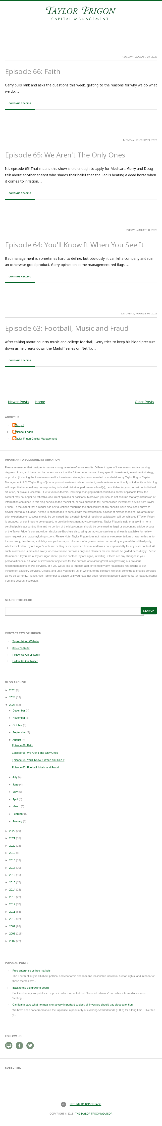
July (14, 777)
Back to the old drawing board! (31, 987)
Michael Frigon (24, 431)
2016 (12, 874)
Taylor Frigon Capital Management (36, 438)
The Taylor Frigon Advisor (93, 1113)
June (15, 784)
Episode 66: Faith (32, 71)
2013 (12, 897)
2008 (12, 933)
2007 (12, 940)
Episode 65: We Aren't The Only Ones (65, 154)
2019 (12, 852)
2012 (12, 904)
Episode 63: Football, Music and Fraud (67, 328)
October (17, 725)
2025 (12, 690)
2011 (12, 911)
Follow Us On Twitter (25, 661)
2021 (12, 838)
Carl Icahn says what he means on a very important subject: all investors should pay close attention (72, 1004)
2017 (12, 867)
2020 (12, 845)
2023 (12, 704)
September (19, 732)
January (17, 821)
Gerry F (19, 425)
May (15, 791)
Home (40, 401)
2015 (12, 882)
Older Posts (144, 401)
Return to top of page (85, 1104)
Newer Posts (18, 401)
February (17, 813)
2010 (12, 918)
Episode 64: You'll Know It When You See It (74, 244)
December (18, 710)
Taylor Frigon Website (25, 641)
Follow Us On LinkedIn (26, 654)
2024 (12, 697)
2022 (12, 830)
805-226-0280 (21, 647)
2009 (12, 926)
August (16, 739)
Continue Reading (19, 103)
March (16, 806)
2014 (12, 889)
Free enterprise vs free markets (31, 970)
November (18, 717)
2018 (12, 860)
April (15, 799)
